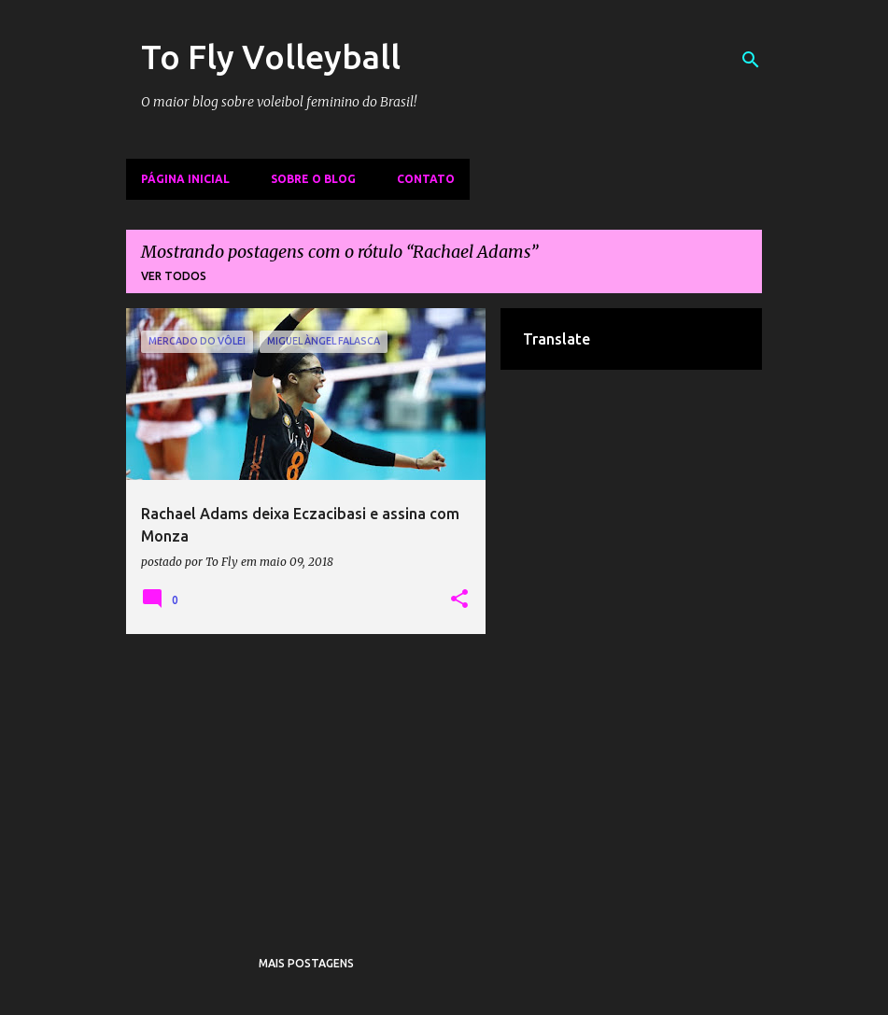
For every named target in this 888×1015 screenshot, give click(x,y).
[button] (459, 599)
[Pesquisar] (751, 59)
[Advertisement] (306, 778)
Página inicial (185, 179)
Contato (426, 179)
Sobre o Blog (313, 179)
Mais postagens (306, 963)
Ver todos (173, 276)
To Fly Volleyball (271, 56)
